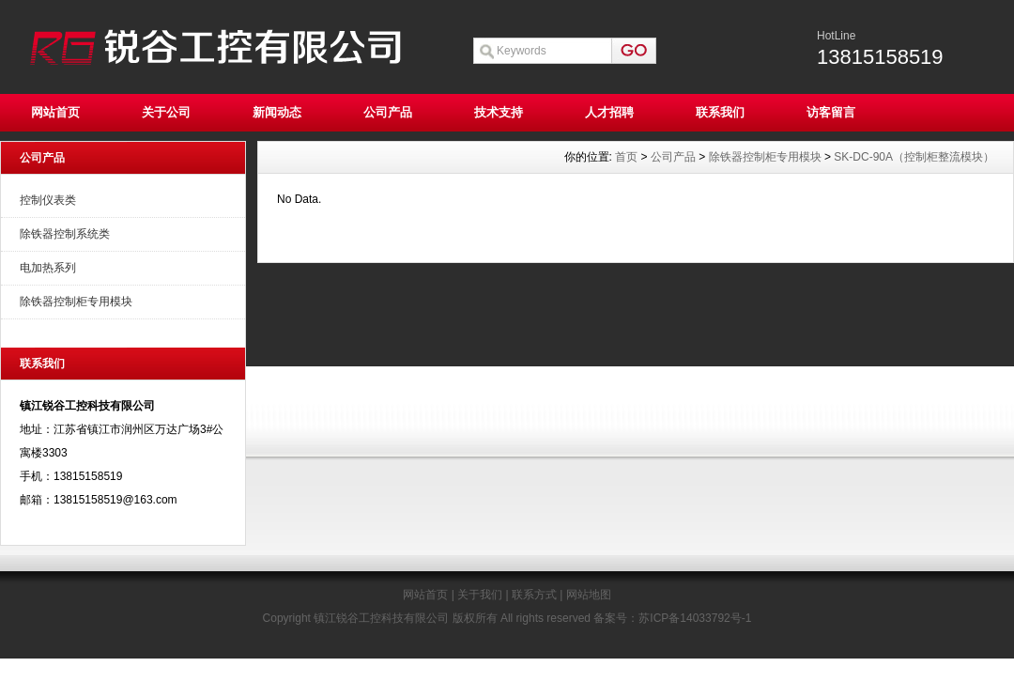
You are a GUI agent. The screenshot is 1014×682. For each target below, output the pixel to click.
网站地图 (588, 594)
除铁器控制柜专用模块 (76, 301)
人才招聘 (609, 112)
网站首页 (55, 112)
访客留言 (831, 112)
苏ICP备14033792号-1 (694, 618)
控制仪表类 (48, 200)
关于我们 (479, 594)
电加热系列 (48, 267)
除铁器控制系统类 (65, 233)
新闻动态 (277, 112)
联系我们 (720, 112)
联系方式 (534, 594)
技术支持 (498, 112)
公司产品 (387, 112)
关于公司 (166, 112)
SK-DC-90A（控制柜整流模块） (914, 156)
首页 (626, 156)
